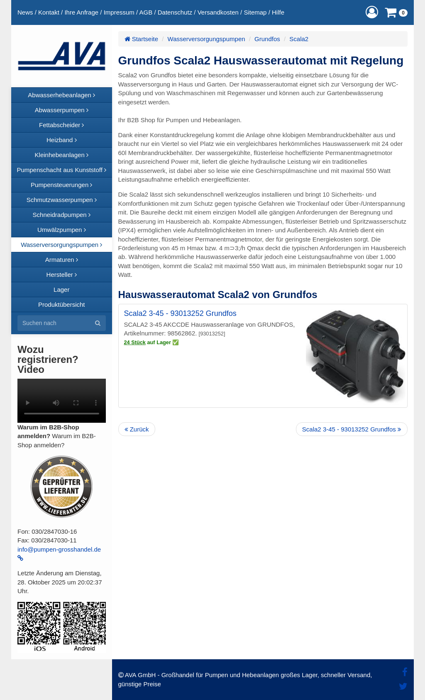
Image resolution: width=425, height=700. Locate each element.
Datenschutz (175, 12)
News (25, 12)
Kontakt (48, 12)
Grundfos (267, 38)
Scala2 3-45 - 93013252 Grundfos (180, 313)
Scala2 (298, 38)
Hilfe (278, 12)
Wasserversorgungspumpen (206, 38)
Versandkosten (218, 12)
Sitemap (255, 12)
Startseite (142, 38)
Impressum (119, 12)
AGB (146, 12)
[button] (372, 12)
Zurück (137, 429)
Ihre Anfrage (81, 12)
